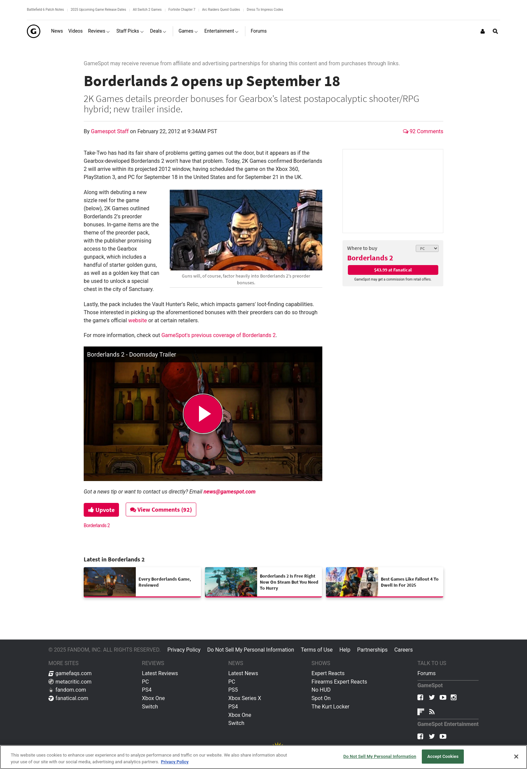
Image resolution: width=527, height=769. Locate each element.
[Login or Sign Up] (482, 31)
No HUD (321, 690)
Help (345, 650)
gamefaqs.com (70, 673)
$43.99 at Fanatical (393, 270)
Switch (150, 706)
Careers (403, 650)
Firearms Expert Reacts (339, 682)
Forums (426, 673)
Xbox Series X (244, 698)
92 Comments (423, 131)
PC (145, 682)
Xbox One (153, 698)
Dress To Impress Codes (265, 9)
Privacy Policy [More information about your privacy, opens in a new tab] (175, 761)
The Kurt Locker (330, 706)
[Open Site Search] (495, 31)
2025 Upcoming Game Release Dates (98, 9)
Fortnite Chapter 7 (181, 9)
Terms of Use (317, 650)
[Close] (516, 756)
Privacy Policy (184, 650)
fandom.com (67, 690)
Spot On (321, 698)
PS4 (147, 690)
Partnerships (372, 650)
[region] (263, 757)
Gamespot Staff (110, 131)
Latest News (243, 673)
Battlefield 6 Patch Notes (45, 9)
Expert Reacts (328, 673)
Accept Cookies (442, 756)
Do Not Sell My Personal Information (250, 650)
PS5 (233, 690)
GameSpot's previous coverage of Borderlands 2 (218, 335)
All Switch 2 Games (147, 9)
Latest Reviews (160, 673)
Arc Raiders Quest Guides (221, 9)
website (137, 320)
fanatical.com (68, 698)
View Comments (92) (161, 509)
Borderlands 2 (370, 257)
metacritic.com (69, 682)
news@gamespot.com (230, 491)
